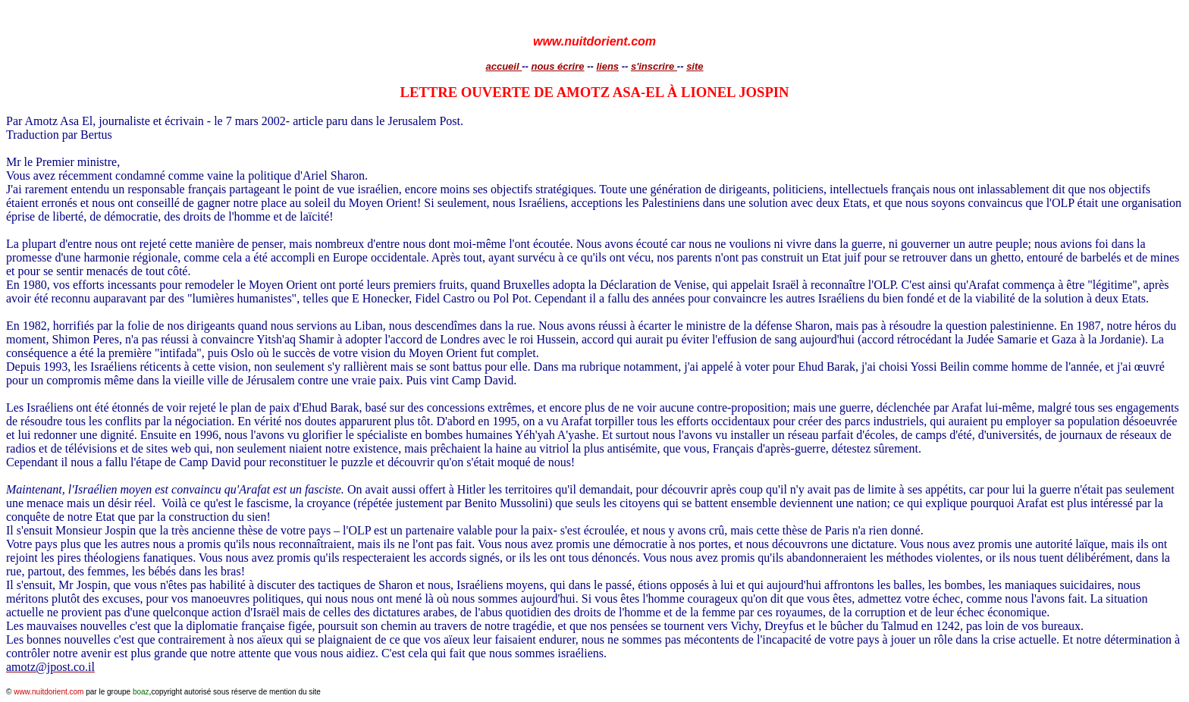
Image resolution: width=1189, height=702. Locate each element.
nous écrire (557, 66)
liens (607, 66)
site (694, 66)
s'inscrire (654, 66)
